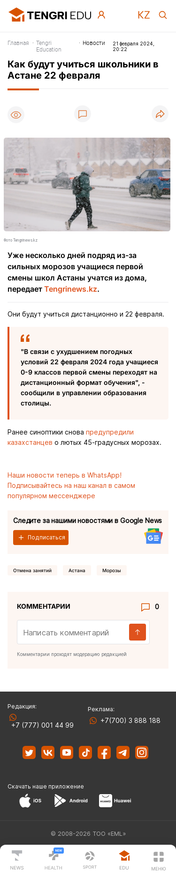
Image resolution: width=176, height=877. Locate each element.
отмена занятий (32, 570)
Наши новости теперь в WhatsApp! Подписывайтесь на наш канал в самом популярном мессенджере (71, 485)
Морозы (111, 570)
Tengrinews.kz (70, 289)
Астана (77, 570)
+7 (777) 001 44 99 (41, 725)
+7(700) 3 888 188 (129, 720)
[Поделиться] (160, 114)
